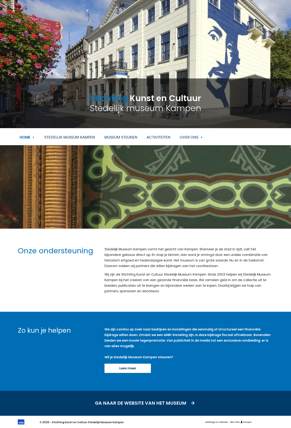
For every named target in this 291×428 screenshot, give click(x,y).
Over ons (191, 137)
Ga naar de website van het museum (145, 403)
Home (27, 137)
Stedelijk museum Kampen (69, 137)
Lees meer (127, 368)
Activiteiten (158, 137)
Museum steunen (120, 137)
